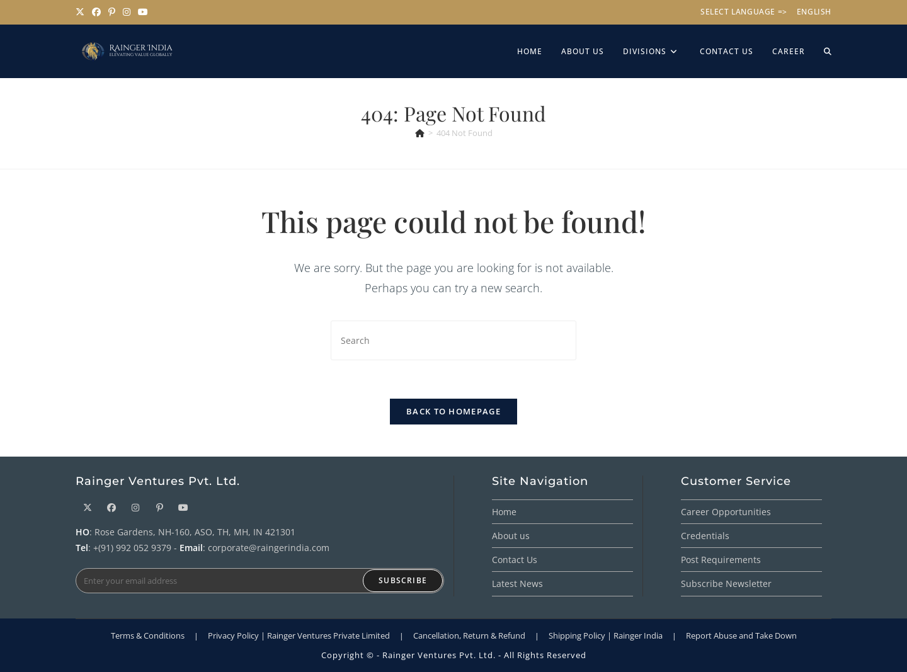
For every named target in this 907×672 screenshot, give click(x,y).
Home (504, 512)
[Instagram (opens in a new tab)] (126, 12)
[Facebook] (111, 507)
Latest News (517, 583)
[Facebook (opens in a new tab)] (96, 12)
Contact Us (514, 560)
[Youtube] (183, 507)
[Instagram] (135, 507)
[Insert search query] (453, 340)
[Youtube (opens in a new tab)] (143, 12)
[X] (87, 507)
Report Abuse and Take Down (741, 635)
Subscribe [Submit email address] (403, 580)
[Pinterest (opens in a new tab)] (112, 12)
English (814, 11)
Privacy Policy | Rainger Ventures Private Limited (299, 635)
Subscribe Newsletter (726, 583)
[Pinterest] (159, 507)
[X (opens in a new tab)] (82, 12)
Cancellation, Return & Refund (469, 635)
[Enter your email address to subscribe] (260, 580)
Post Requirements (721, 560)
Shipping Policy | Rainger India (606, 635)
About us (511, 536)
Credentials (705, 536)
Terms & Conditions (148, 635)
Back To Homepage (453, 411)
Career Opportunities (726, 512)
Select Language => (743, 11)
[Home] (420, 133)
